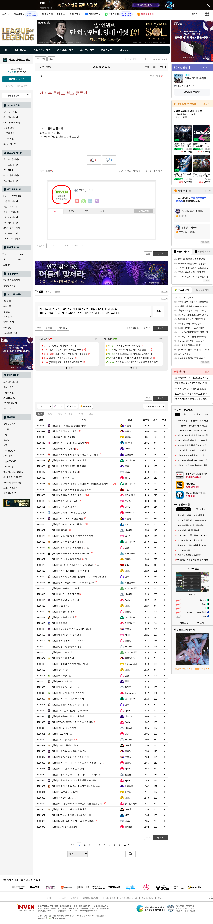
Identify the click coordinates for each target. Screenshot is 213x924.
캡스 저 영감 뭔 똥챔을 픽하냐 (69, 425)
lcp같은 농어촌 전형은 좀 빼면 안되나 (73, 821)
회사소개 (50, 898)
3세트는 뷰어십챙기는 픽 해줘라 (70, 710)
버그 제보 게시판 (10, 180)
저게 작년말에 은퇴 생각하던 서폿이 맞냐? (75, 454)
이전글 (62, 328)
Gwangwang (130, 693)
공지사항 (161, 898)
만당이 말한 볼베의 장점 (67, 646)
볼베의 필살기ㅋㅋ (64, 728)
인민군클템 (44, 67)
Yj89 (127, 815)
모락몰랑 (129, 827)
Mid (4, 259)
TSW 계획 (60, 734)
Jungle (21, 254)
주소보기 (41, 59)
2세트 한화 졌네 (63, 739)
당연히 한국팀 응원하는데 (67, 547)
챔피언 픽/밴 (8, 322)
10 (125, 845)
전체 (40, 413)
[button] (66, 368)
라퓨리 (128, 437)
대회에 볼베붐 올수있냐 (66, 635)
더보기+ (97, 339)
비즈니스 (62, 898)
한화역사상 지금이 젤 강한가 (69, 466)
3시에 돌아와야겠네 (64, 827)
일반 (50, 413)
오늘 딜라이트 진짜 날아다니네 (70, 704)
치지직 (6, 429)
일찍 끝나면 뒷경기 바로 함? (69, 495)
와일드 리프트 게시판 (12, 228)
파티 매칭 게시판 (10, 222)
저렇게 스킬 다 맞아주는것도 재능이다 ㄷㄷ (76, 786)
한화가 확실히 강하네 (65, 472)
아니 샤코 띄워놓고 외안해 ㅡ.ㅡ (70, 768)
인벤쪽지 (76, 201)
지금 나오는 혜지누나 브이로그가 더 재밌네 (76, 774)
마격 (96, 201)
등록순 (48, 292)
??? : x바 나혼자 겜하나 (66, 559)
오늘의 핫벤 (8, 387)
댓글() (159, 76)
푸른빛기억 (130, 658)
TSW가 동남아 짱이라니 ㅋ (68, 745)
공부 (127, 466)
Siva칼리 (129, 745)
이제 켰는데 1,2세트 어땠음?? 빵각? (72, 565)
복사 (51, 59)
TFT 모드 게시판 (10, 233)
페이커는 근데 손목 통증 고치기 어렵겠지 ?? (76, 763)
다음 (130, 845)
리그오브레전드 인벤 (19, 59)
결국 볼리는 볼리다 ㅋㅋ (67, 611)
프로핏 (128, 611)
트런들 (128, 501)
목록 (152, 76)
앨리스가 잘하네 (63, 658)
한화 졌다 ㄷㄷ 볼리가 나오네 (69, 751)
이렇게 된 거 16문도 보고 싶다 (69, 512)
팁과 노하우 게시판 (11, 159)
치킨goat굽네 (131, 664)
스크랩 (128, 171)
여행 (5, 445)
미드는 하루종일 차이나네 (67, 542)
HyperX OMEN (10, 461)
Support (6, 264)
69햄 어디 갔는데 (63, 448)
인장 (56, 211)
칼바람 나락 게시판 (11, 238)
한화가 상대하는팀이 (65, 501)
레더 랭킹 (7, 327)
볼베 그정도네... (63, 652)
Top (4, 254)
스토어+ (206, 104)
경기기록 (7, 301)
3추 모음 (8, 128)
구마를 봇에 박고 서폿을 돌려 (69, 716)
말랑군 (128, 472)
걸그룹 (6, 440)
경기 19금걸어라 (63, 798)
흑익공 (128, 478)
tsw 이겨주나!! (62, 681)
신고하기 (137, 171)
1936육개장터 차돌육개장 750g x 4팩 (191, 394)
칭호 (102, 211)
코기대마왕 (130, 460)
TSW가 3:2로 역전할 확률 (67, 518)
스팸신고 (147, 171)
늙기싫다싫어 (131, 803)
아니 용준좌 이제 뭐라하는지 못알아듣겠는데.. (77, 803)
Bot (19, 259)
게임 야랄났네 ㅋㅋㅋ (65, 687)
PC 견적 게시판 (10, 403)
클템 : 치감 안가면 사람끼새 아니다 (72, 629)
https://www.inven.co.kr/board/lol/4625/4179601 (67, 246)
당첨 (127, 547)
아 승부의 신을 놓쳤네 (66, 792)
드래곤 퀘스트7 (10, 488)
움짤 (60, 413)
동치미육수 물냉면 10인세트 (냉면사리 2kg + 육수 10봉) (192, 383)
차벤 (5, 434)
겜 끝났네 (59, 530)
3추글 (60, 406)
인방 (70, 413)
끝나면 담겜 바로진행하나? (68, 524)
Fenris (127, 448)
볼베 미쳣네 (61, 670)
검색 (28, 95)
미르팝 (128, 792)
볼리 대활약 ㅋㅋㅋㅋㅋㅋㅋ (68, 640)
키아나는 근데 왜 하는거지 (68, 699)
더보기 (90, 201)
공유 (121, 171)
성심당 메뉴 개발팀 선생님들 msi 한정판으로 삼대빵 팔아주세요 (86, 483)
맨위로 (147, 328)
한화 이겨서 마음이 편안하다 (69, 460)
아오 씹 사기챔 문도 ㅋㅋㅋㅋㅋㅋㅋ (72, 536)
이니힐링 (83, 201)
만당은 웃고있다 (63, 617)
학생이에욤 (130, 495)
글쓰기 (160, 398)
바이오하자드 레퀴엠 (12, 482)
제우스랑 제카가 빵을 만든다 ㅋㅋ (71, 489)
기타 (81, 413)
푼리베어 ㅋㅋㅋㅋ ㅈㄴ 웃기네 (70, 664)
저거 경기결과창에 (64, 437)
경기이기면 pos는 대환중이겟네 (70, 571)
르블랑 (128, 425)
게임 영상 (7, 456)
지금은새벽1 (130, 553)
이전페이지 (133, 328)
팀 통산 (6, 311)
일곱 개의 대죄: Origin (13, 472)
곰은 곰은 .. (60, 623)
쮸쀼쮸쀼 (59, 675)
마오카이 (129, 716)
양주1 (127, 507)
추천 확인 (158, 171)
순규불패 (129, 454)
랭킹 (87, 211)
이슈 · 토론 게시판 (11, 212)
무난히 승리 (61, 478)
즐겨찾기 (87, 406)
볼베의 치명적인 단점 (65, 594)
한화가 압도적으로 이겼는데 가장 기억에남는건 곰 (79, 576)
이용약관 (74, 898)
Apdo (127, 600)
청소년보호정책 (108, 898)
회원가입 (9, 86)
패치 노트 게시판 (10, 164)
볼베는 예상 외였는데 (65, 588)
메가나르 (129, 786)
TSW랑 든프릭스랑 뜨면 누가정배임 (72, 722)
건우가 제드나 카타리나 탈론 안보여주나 (74, 780)
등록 (158, 311)
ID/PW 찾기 (22, 86)
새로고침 (164, 292)
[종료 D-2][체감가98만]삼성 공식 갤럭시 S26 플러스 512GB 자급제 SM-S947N (192, 399)
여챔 (127, 489)
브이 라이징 (8, 466)
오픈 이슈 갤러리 (10, 382)
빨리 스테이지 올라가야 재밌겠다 (71, 553)
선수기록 (7, 306)
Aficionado (129, 512)
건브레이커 (130, 623)
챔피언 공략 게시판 (11, 175)
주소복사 (41, 246)
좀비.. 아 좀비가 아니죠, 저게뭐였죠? (73, 582)
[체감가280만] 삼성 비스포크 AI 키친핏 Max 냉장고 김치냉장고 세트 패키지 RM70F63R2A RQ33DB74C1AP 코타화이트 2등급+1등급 (192, 378)
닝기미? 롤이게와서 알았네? (69, 443)
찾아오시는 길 (147, 898)
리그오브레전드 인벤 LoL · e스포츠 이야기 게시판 (146, 59)
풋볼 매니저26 (9, 493)
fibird (127, 524)
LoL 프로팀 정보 (10, 333)
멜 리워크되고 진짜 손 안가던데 (70, 757)
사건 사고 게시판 (10, 217)
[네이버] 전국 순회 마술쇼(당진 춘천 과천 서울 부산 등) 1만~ (192, 388)
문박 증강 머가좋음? (65, 431)
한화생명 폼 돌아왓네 (65, 600)
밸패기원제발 (131, 588)
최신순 (57, 292)
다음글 (49, 328)
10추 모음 (8, 133)
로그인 (194, 14)
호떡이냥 (129, 443)
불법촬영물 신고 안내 (128, 898)
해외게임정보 (9, 450)
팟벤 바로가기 (9, 424)
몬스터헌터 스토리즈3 (12, 477)
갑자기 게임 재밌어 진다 (67, 507)
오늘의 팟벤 (8, 392)
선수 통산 (7, 317)
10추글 (73, 406)
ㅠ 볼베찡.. (60, 606)
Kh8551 (128, 530)
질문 (91, 413)
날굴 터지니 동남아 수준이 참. (69, 809)
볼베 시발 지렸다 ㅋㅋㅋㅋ (68, 693)
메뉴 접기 (143, 211)
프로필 (71, 211)
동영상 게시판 (9, 285)
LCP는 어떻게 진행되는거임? (69, 815)
